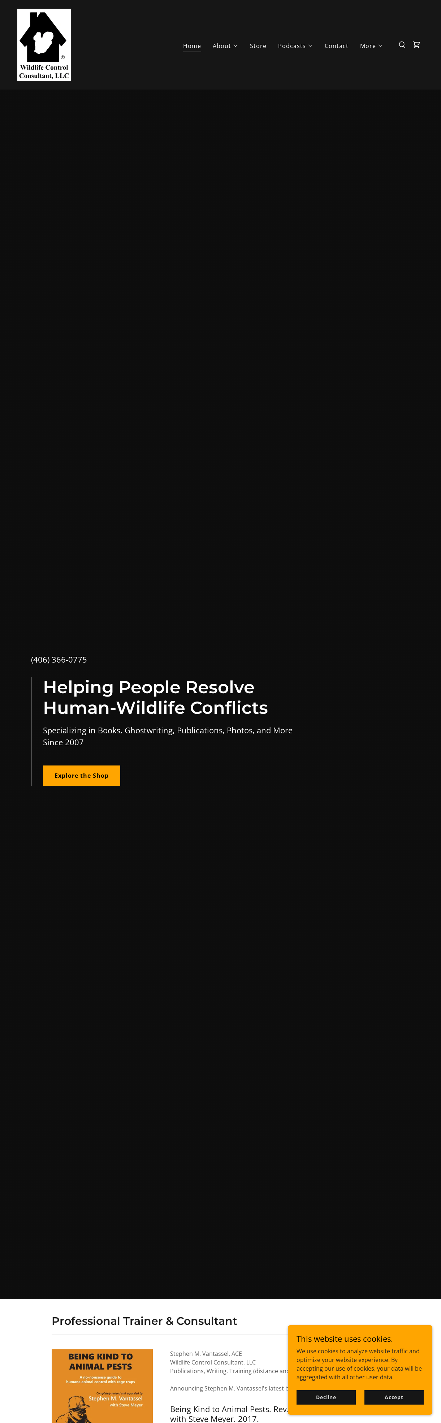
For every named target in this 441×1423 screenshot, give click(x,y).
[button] (225, 46)
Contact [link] (337, 46)
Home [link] (192, 46)
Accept (394, 1397)
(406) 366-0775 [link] (59, 659)
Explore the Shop (82, 776)
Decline (326, 1397)
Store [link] (258, 46)
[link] (44, 44)
